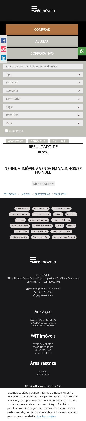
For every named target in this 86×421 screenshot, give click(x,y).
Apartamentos (42, 193)
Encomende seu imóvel (43, 322)
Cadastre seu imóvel (43, 325)
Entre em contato (43, 344)
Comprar (42, 29)
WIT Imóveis (10, 193)
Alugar (41, 41)
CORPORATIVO (42, 53)
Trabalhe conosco (43, 347)
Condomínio (16, 130)
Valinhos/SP (60, 193)
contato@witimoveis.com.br (44, 288)
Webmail (43, 371)
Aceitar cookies (46, 416)
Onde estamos (43, 350)
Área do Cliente (43, 353)
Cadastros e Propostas (43, 319)
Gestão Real (43, 374)
